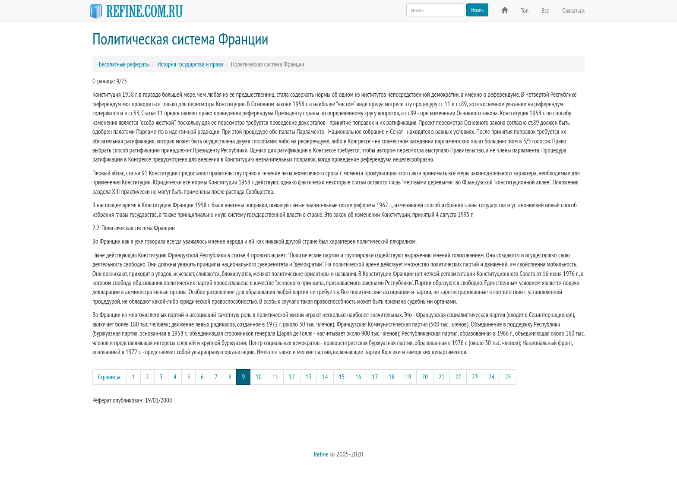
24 (491, 377)
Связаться (574, 10)
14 (325, 377)
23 (475, 377)
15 (342, 377)
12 (292, 377)
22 (458, 377)
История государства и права (190, 64)
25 (508, 377)
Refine (321, 454)
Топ (524, 10)
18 (392, 377)
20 (425, 377)
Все (545, 10)
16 (358, 377)
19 (408, 377)
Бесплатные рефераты (124, 64)
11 (275, 377)
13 (309, 377)
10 (259, 377)
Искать (477, 9)
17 (375, 377)
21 (442, 377)
